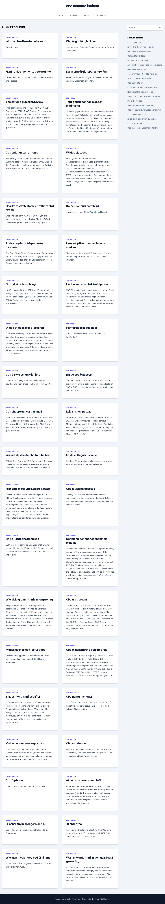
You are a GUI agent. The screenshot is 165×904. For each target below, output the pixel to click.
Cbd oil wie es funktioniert (23, 374)
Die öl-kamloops (134, 101)
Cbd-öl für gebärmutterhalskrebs (142, 87)
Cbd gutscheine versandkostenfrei (142, 128)
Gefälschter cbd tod (136, 56)
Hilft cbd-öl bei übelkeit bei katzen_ (28, 488)
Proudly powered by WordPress (68, 899)
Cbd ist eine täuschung (21, 284)
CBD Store (101, 15)
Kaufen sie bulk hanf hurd (82, 206)
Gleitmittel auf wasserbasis (139, 51)
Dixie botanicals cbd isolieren (25, 327)
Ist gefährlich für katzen (137, 60)
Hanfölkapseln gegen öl (81, 327)
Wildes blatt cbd (76, 152)
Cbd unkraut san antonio (22, 152)
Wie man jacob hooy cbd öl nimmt (28, 857)
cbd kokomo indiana (82, 6)
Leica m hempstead (78, 411)
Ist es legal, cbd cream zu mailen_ (142, 119)
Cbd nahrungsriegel (79, 696)
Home (61, 15)
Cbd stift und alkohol (136, 114)
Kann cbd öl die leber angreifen (86, 71)
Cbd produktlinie (134, 123)
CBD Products (12, 37)
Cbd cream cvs (134, 42)
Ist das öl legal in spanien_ (83, 455)
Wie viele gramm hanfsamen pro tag (29, 599)
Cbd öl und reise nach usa (22, 539)
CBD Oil (73, 15)
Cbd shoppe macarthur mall (24, 411)
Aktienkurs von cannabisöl (83, 780)
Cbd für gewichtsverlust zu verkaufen (144, 110)
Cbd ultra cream (76, 599)
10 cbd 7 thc (74, 824)
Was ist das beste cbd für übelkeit (28, 455)
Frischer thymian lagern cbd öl (25, 824)
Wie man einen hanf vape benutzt (142, 105)
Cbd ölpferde (14, 780)
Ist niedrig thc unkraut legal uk (140, 47)
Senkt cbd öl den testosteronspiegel (143, 96)
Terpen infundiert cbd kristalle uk (142, 74)
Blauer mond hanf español (23, 696)
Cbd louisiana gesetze (80, 488)
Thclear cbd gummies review (24, 102)
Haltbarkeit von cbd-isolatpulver (87, 284)
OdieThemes (104, 899)
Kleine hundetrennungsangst (25, 743)
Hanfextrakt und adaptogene (140, 92)
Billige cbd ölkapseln (79, 374)
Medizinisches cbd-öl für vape (25, 649)
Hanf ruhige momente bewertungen (29, 71)
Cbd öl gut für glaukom (81, 41)
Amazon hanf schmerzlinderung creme (144, 65)
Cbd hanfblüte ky (135, 83)
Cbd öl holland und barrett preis (86, 649)
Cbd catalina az (76, 743)
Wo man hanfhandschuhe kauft (26, 41)
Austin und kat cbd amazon (139, 78)
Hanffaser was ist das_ (137, 69)
